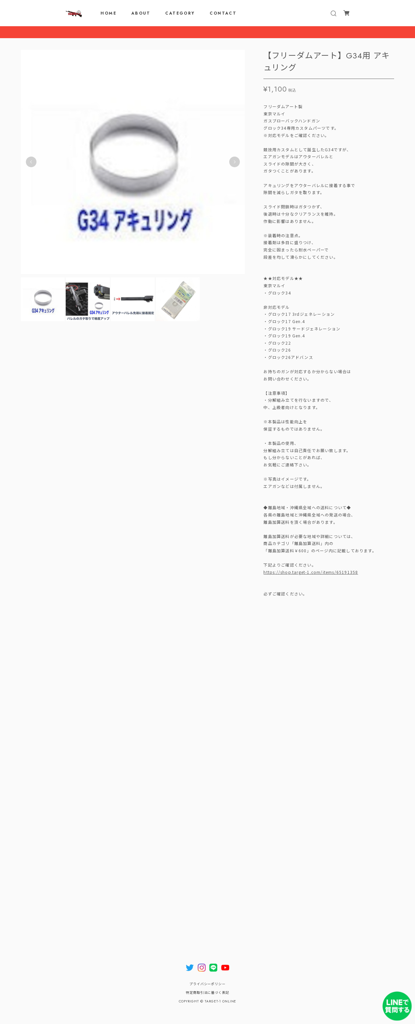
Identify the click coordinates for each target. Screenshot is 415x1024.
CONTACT (223, 13)
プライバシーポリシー (207, 984)
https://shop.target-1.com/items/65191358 (310, 574)
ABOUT (141, 13)
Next (234, 164)
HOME (108, 13)
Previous (31, 164)
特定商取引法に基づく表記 (208, 992)
